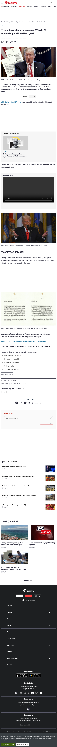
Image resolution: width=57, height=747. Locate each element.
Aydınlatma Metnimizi (45, 738)
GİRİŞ (51, 2)
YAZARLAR (14, 6)
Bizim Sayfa (10, 645)
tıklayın (33, 705)
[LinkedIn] (25, 403)
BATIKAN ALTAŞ (9, 374)
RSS (24, 732)
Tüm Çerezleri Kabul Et (8, 744)
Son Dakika (8, 732)
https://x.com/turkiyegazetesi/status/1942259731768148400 (23, 341)
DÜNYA (49, 6)
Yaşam (9, 632)
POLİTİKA (36, 6)
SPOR (55, 6)
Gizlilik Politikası (47, 732)
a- (30, 96)
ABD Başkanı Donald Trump (11, 102)
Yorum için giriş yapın (46, 423)
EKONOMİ (43, 6)
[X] (16, 403)
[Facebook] (20, 403)
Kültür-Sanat (11, 638)
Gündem (9, 606)
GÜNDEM (29, 6)
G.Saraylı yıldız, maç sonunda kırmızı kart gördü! (18, 476)
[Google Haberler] (37, 403)
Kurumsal (10, 665)
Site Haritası (16, 732)
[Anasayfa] (28, 590)
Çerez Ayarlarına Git (22, 744)
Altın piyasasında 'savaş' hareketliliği (14, 505)
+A (34, 96)
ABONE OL (28, 596)
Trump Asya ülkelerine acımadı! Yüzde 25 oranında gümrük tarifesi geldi (31, 22)
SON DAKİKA (5, 6)
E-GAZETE (19, 596)
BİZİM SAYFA (22, 6)
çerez (31, 736)
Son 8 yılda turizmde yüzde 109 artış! (14, 467)
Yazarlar (9, 651)
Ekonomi (9, 612)
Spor (8, 619)
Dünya (3, 26)
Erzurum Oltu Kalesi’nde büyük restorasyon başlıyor (19, 495)
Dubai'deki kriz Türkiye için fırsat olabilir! (15, 486)
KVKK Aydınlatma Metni (34, 732)
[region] (28, 740)
